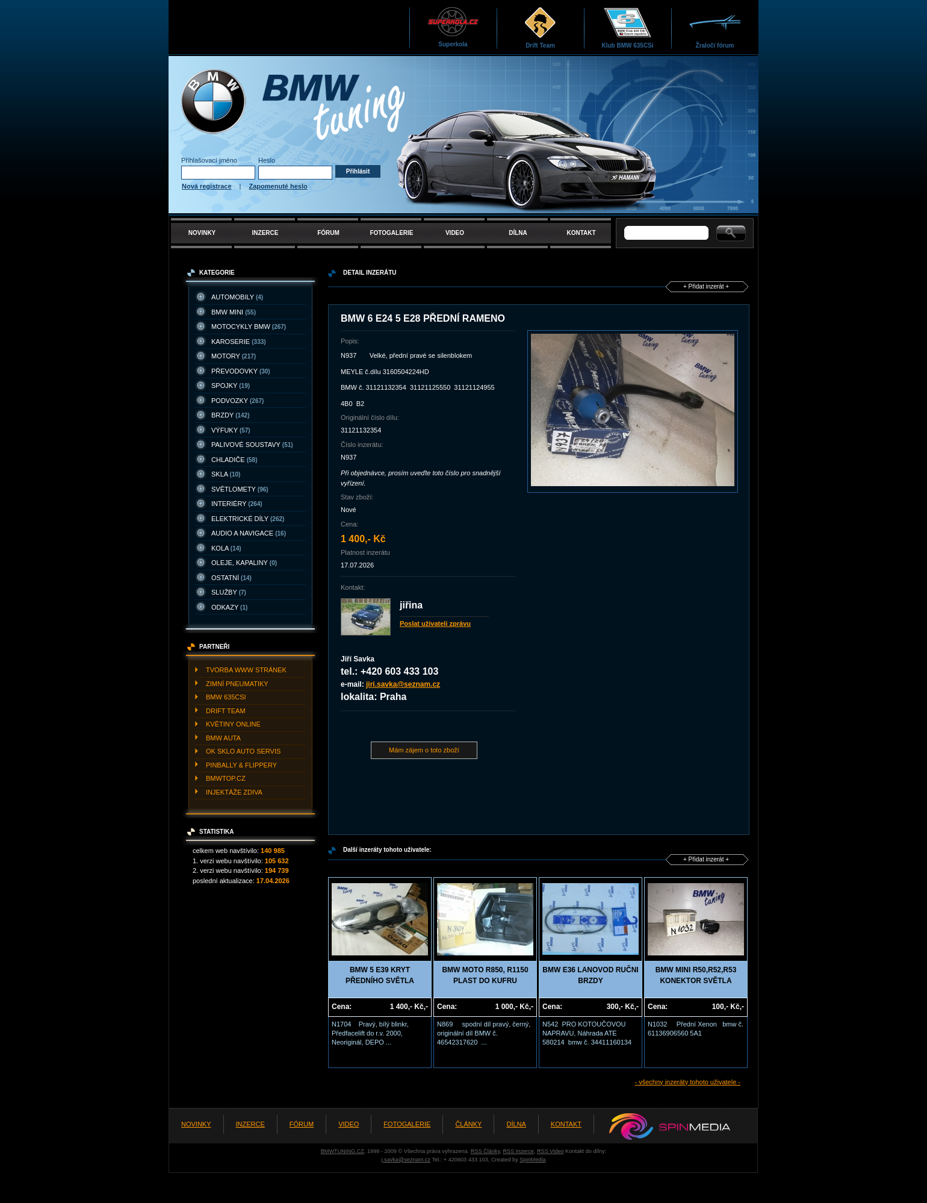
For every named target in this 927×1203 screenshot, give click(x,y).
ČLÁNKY (468, 1124)
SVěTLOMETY (239, 489)
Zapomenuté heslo (278, 186)
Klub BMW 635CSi (627, 27)
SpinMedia (532, 1160)
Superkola (453, 27)
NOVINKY (202, 233)
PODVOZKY (237, 400)
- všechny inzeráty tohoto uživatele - (687, 1082)
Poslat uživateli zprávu (435, 623)
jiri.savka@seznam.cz (403, 684)
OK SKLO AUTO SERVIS (243, 751)
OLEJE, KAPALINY (244, 562)
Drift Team (540, 27)
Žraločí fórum (714, 27)
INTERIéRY (236, 503)
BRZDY (230, 415)
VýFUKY (230, 430)
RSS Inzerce (518, 1151)
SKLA (225, 474)
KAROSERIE (238, 341)
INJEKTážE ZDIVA (234, 792)
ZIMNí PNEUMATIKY (237, 683)
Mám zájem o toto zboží (424, 750)
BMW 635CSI (226, 697)
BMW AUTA (223, 738)
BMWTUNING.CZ (342, 1151)
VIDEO (454, 233)
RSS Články (485, 1151)
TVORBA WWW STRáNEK (246, 669)
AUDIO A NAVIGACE (248, 533)
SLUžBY (228, 592)
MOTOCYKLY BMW (248, 326)
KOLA (226, 548)
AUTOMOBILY (237, 297)
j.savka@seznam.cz (405, 1160)
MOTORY (233, 356)
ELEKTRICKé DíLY (247, 518)
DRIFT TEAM (226, 710)
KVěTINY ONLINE (233, 724)
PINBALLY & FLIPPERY (241, 765)
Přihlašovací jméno (209, 160)
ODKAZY (229, 607)
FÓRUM (328, 233)
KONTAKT (580, 233)
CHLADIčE (234, 459)
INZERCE (265, 233)
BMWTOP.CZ (226, 778)
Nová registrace (207, 186)
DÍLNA (518, 233)
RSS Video (550, 1151)
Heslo (266, 160)
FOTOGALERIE (391, 233)
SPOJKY (230, 385)
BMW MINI (233, 312)
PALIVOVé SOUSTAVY (252, 444)
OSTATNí (231, 577)
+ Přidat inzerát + (706, 286)
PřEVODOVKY (240, 371)
